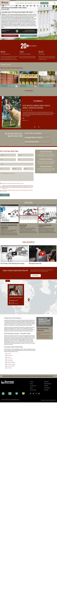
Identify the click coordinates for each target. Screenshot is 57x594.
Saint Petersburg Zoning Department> (43, 335)
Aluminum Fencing (48, 86)
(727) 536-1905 (5, 9)
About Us (35, 3)
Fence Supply (9, 367)
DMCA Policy (53, 400)
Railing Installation (10, 360)
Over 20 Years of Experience (38, 133)
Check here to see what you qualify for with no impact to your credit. (12, 183)
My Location (17, 3)
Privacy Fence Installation (11, 364)
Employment (46, 381)
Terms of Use (48, 400)
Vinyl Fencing (11, 86)
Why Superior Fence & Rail (35, 263)
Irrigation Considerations (44, 225)
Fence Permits (23, 225)
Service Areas (22, 3)
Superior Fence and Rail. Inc (5, 399)
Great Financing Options (38, 142)
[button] (29, 299)
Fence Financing (47, 387)
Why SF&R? (46, 385)
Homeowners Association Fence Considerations (9, 226)
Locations (31, 381)
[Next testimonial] (39, 127)
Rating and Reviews (47, 383)
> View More (28, 91)
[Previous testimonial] (34, 127)
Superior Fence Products (13, 340)
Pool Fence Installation (10, 366)
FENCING (26, 3)
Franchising (46, 389)
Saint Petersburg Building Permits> (43, 337)
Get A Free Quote (44, 3)
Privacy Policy (43, 400)
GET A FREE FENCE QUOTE (28, 35)
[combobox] (17, 168)
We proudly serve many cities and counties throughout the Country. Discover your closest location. (28, 376)
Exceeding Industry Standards (38, 137)
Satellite (2, 280)
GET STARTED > (35, 275)
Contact (38, 3)
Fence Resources (33, 385)
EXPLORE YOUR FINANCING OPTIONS (10, 35)
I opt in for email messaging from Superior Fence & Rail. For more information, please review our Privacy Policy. (17, 191)
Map (7, 280)
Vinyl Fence (9, 353)
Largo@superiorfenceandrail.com (14, 302)
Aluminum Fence (9, 355)
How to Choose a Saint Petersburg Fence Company (12, 263)
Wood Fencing (30, 86)
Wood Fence (9, 357)
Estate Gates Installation (11, 362)
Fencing (31, 383)
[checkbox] (1, 183)
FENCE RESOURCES (30, 3)
